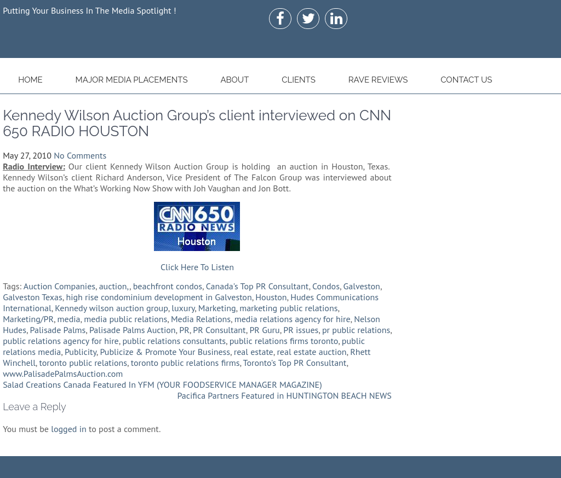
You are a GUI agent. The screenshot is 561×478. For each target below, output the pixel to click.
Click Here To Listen (197, 266)
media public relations (125, 318)
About (234, 80)
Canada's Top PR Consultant (257, 286)
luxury (182, 307)
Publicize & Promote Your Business (165, 351)
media (69, 318)
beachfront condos (167, 286)
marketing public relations (288, 307)
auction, (114, 286)
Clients (299, 80)
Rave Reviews (378, 80)
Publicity (80, 351)
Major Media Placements (132, 80)
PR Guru (264, 329)
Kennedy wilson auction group (111, 307)
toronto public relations (83, 362)
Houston (271, 297)
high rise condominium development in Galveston (158, 297)
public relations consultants (174, 340)
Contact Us (466, 80)
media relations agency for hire (292, 318)
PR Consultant (219, 329)
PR (184, 329)
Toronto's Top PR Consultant (295, 362)
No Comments (80, 155)
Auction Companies (59, 286)
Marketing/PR (28, 318)
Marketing (217, 307)
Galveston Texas (32, 297)
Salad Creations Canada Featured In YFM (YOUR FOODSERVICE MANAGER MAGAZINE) (162, 384)
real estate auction (311, 351)
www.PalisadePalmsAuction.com (63, 373)
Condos (326, 286)
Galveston (362, 286)
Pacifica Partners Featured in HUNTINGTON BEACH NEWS (284, 395)
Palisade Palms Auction (132, 329)
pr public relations (356, 329)
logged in (68, 428)
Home (30, 80)
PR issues (300, 329)
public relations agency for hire (61, 340)
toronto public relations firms (185, 362)
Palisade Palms (58, 329)
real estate (253, 351)
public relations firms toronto (284, 340)
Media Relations (201, 318)
